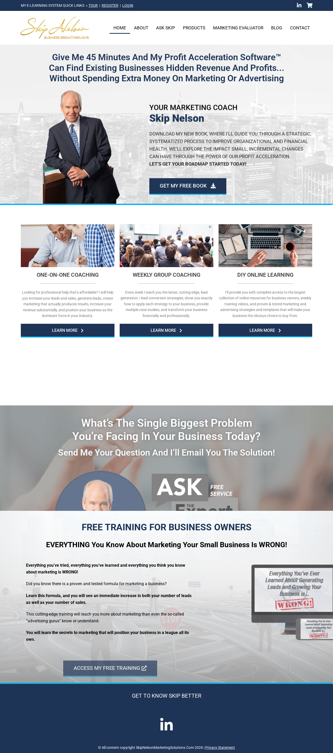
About (141, 27)
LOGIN (127, 5)
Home (119, 27)
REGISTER (110, 5)
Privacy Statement (220, 747)
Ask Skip (165, 27)
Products (194, 27)
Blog (276, 27)
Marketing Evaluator (238, 27)
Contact (300, 27)
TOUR (93, 5)
